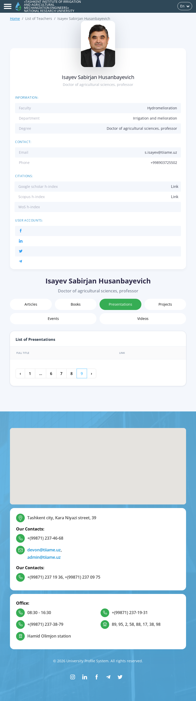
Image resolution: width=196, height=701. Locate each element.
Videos (143, 318)
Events (53, 318)
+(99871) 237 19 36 (45, 577)
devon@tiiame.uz (44, 550)
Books (76, 304)
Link (174, 186)
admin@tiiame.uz (44, 557)
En (184, 6)
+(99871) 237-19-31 (130, 612)
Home (15, 18)
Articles (30, 304)
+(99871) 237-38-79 (45, 624)
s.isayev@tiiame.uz (161, 152)
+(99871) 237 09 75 (82, 577)
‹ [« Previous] (20, 373)
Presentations (120, 304)
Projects (165, 304)
